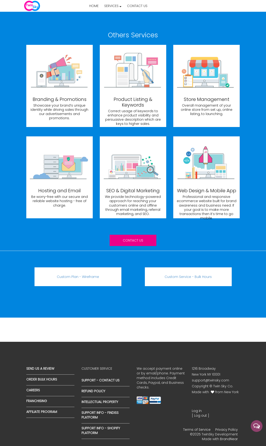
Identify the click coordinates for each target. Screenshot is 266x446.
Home (94, 6)
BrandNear (229, 439)
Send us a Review (40, 368)
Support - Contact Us (100, 380)
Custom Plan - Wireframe (78, 276)
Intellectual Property (99, 402)
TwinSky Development (220, 434)
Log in (197, 410)
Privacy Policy (226, 429)
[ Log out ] (200, 415)
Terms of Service (197, 429)
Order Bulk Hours (41, 379)
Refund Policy (93, 391)
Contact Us (137, 6)
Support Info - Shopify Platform (100, 430)
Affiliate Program (41, 411)
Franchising (36, 401)
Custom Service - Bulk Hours (188, 276)
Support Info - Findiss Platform (100, 415)
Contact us (133, 240)
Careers (33, 390)
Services (112, 6)
